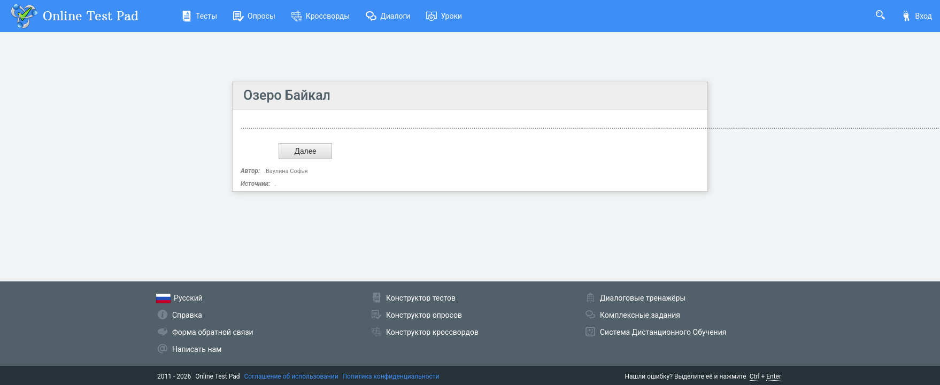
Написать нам (196, 349)
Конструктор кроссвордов (432, 332)
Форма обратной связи (212, 332)
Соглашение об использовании (291, 376)
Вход (916, 16)
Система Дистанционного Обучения (663, 332)
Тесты (199, 16)
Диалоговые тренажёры (642, 298)
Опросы (254, 16)
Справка (187, 315)
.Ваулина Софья (285, 171)
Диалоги (388, 16)
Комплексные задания (640, 315)
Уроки (444, 16)
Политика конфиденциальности (391, 376)
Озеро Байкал (286, 95)
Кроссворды (320, 16)
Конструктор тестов (421, 298)
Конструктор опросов (424, 315)
